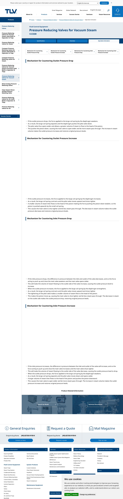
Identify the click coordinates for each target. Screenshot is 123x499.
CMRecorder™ (77, 463)
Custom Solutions (31, 468)
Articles (75, 470)
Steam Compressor (32, 481)
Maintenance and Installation (57, 467)
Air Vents (6, 493)
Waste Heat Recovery (9, 475)
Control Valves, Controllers (11, 479)
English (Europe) (95, 10)
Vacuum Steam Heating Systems (35, 475)
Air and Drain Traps (9, 496)
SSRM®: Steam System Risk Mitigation (60, 457)
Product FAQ (7, 461)
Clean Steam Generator (33, 470)
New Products (30, 456)
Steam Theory (77, 454)
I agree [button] (67, 494)
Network (99, 454)
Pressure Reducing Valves (10, 477)
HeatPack (29, 472)
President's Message (102, 456)
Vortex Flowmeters (9, 482)
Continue (104, 3)
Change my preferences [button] (87, 494)
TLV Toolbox (76, 465)
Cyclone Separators (9, 484)
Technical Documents (32, 454)
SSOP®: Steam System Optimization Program (59, 454)
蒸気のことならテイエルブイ (11, 11)
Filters (5, 486)
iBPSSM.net (53, 460)
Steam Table (76, 458)
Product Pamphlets (9, 456)
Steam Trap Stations (9, 470)
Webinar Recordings (78, 456)
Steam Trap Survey (55, 462)
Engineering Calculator (79, 461)
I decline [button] (75, 494)
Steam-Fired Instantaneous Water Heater (36, 477)
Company (99, 458)
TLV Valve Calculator (78, 468)
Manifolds (6, 498)
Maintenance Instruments (33, 488)
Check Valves (7, 491)
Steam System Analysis (56, 464)
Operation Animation (9, 458)
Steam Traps (7, 468)
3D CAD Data (30, 458)
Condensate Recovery (9, 472)
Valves (5, 489)
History (99, 461)
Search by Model (8, 454)
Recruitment (100, 463)
